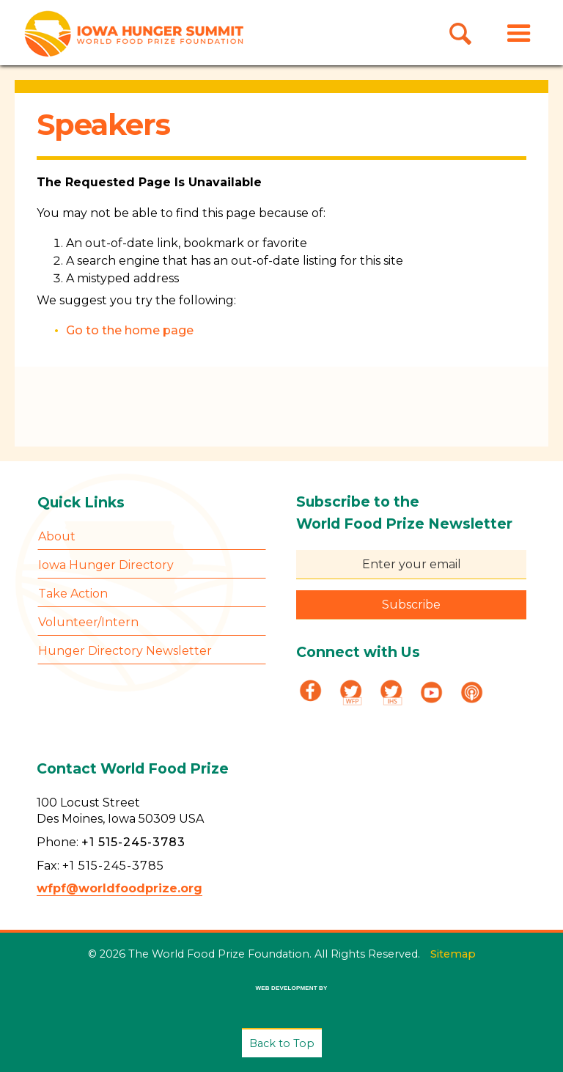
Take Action (73, 594)
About (57, 536)
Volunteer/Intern (88, 622)
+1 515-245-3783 (133, 842)
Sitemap (453, 954)
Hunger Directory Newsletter (125, 651)
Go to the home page (130, 330)
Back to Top (281, 1043)
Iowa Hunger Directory (106, 565)
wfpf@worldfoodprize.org (119, 888)
